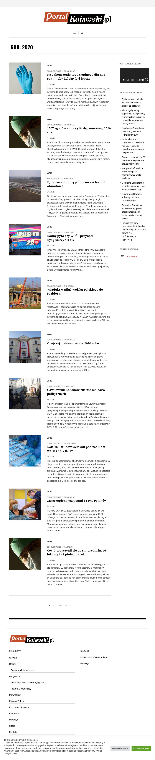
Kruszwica (14, 713)
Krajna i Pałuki (16, 701)
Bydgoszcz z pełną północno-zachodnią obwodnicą (76, 184)
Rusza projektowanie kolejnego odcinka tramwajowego (132, 197)
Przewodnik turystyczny (22, 670)
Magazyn (68, 547)
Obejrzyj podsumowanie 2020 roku (73, 343)
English (12, 732)
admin (52, 84)
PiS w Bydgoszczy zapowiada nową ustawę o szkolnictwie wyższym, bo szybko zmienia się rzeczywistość (133, 117)
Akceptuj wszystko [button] (141, 748)
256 (60, 605)
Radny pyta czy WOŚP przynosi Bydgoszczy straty (70, 238)
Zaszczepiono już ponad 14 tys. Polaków (77, 501)
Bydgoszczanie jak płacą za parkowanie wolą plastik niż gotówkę (133, 102)
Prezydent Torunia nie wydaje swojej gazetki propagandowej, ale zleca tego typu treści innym (132, 212)
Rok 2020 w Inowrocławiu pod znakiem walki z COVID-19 (76, 449)
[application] (133, 75)
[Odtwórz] (123, 79)
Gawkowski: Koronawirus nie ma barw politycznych (76, 392)
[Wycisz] (141, 79)
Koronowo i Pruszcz (19, 707)
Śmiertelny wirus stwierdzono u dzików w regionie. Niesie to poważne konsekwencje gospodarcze (133, 146)
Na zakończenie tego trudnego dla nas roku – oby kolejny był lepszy (76, 77)
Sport (12, 726)
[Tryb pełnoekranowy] (143, 79)
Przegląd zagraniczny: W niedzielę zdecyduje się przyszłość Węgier (133, 160)
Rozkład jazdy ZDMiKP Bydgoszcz (28, 682)
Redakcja (84, 663)
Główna (13, 657)
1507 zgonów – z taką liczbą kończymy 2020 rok (79, 130)
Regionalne (69, 71)
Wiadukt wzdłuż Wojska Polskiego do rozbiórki (75, 292)
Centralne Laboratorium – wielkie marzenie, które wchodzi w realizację (133, 186)
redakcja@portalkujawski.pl (93, 657)
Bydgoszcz (69, 179)
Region (12, 664)
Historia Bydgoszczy (21, 688)
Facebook (132, 256)
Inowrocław (70, 443)
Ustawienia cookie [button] (120, 748)
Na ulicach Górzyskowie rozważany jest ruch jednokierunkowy (133, 131)
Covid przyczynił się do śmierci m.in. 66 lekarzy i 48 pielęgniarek (76, 552)
